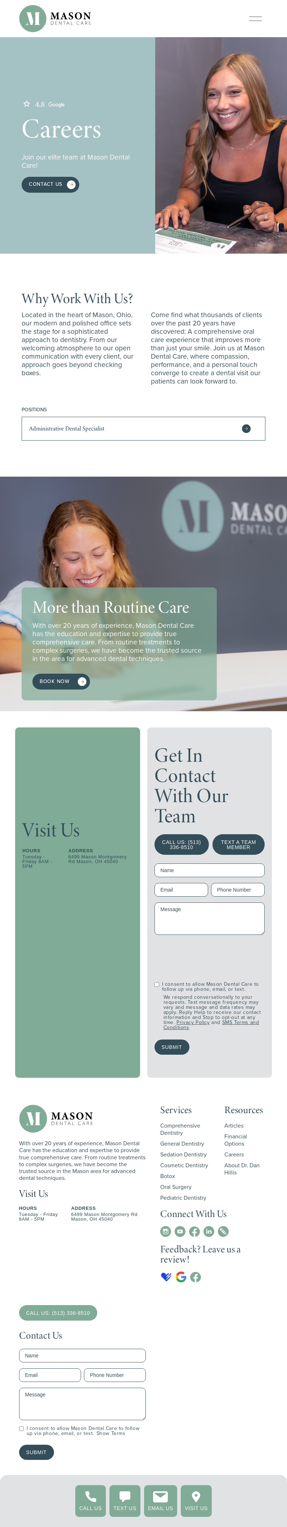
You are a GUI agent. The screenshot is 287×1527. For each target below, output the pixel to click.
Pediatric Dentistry (183, 1198)
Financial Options (235, 1140)
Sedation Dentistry (183, 1154)
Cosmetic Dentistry (184, 1165)
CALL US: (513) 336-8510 (181, 844)
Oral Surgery (176, 1187)
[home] (55, 18)
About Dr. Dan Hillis (242, 1169)
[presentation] (209, 955)
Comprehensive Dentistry (180, 1129)
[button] (255, 18)
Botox (167, 1176)
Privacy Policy (193, 1022)
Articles (233, 1125)
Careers (234, 1154)
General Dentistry (182, 1143)
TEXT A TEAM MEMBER (238, 844)
